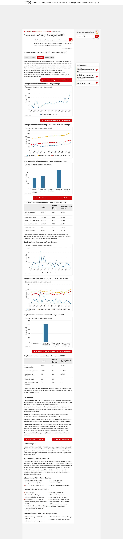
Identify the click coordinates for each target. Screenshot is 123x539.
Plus (91, 2)
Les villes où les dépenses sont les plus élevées (57, 80)
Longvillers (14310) (55, 483)
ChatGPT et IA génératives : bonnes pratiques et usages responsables (85, 76)
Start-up (55, 2)
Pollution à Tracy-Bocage (57, 506)
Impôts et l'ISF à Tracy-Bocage (34, 499)
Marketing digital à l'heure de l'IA (85, 70)
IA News (34, 2)
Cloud (79, 2)
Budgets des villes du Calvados (59, 485)
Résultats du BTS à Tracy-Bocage (60, 519)
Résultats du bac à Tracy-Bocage (35, 521)
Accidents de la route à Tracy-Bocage (36, 505)
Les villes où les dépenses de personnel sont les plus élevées (53, 197)
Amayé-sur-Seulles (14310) (33, 483)
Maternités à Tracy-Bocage (58, 497)
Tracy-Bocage (47, 31)
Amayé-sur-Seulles (57, 43)
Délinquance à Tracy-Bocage (58, 504)
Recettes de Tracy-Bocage (34, 439)
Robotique (72, 2)
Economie (85, 2)
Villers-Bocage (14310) (56, 480)
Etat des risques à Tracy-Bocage (59, 499)
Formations (81, 65)
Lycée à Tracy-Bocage (56, 492)
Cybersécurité (63, 2)
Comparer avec (55, 52)
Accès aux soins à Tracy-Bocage (59, 501)
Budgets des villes (31, 31)
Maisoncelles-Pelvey (45, 43)
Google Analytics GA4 (83, 83)
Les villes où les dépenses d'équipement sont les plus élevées (53, 351)
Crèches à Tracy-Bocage (57, 494)
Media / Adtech (46, 2)
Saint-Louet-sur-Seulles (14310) (34, 485)
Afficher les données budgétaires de (33, 52)
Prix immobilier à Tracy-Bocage (34, 497)
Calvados (39, 31)
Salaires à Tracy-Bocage (32, 494)
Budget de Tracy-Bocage (62, 439)
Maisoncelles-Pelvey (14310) (33, 480)
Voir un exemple (95, 38)
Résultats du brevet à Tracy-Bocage (60, 516)
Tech (39, 2)
